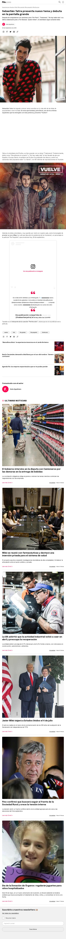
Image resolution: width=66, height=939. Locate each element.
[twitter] (10, 31)
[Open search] (59, 2)
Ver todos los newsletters (10, 913)
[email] (14, 31)
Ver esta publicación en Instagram (33, 271)
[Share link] (17, 31)
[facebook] (7, 31)
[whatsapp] (3, 31)
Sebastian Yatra (46, 315)
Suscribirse (33, 929)
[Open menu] (63, 2)
